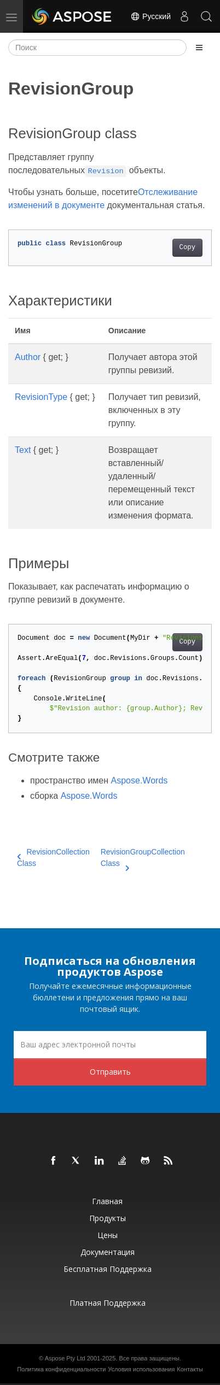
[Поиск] (97, 47)
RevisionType (41, 397)
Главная (107, 1201)
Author (27, 357)
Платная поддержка (108, 1303)
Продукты (107, 1218)
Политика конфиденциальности (61, 1369)
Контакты (190, 1369)
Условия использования (141, 1369)
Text (23, 450)
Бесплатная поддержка (107, 1269)
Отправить (110, 1071)
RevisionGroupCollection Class (143, 858)
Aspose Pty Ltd (65, 1358)
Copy (187, 247)
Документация (107, 1252)
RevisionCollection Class (53, 857)
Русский (150, 16)
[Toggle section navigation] (199, 47)
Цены (107, 1235)
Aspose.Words (139, 780)
